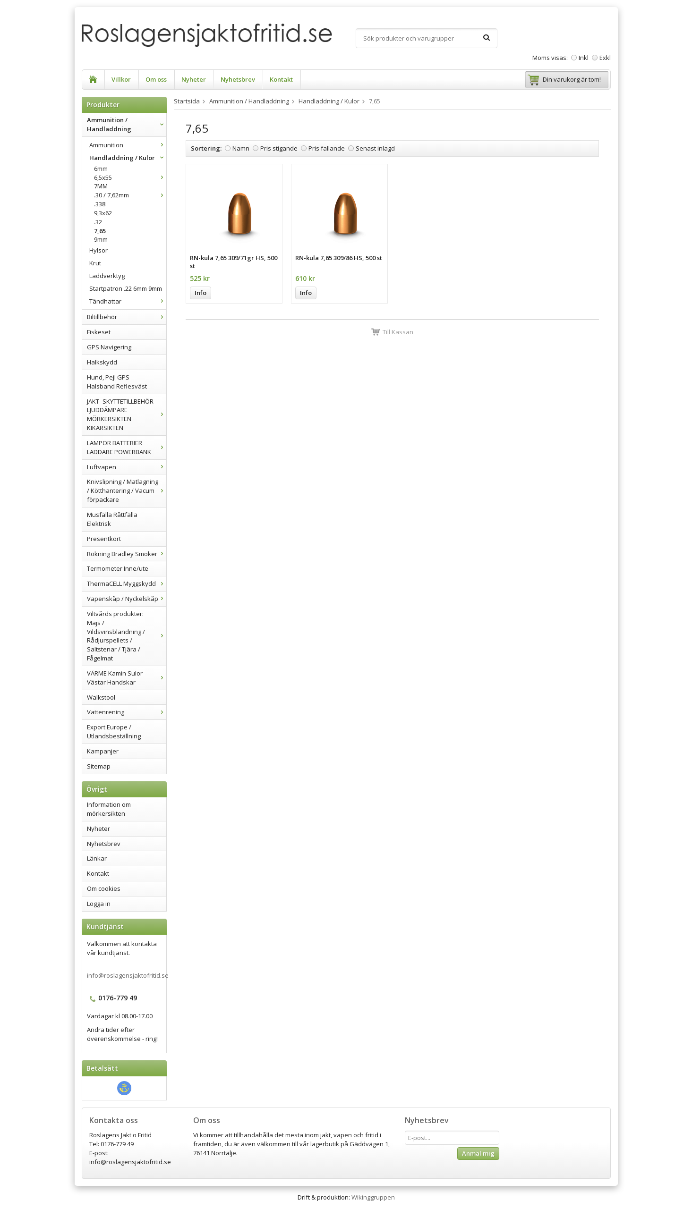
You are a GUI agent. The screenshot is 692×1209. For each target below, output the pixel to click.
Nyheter (193, 79)
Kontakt (281, 79)
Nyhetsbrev (238, 79)
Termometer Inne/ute (117, 568)
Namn (240, 148)
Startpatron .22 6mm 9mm (125, 288)
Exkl (605, 57)
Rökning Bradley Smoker (126, 554)
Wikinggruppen (373, 1197)
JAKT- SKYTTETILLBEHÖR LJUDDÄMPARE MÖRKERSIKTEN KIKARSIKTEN (126, 414)
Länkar (97, 858)
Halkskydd (102, 362)
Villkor (121, 79)
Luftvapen (126, 467)
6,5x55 (130, 177)
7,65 (100, 231)
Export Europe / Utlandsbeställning (114, 731)
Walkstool (101, 697)
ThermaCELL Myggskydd (126, 583)
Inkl (584, 57)
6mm (101, 168)
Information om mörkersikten (109, 809)
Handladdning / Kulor (127, 157)
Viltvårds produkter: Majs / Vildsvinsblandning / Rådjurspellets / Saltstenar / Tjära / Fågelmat (126, 635)
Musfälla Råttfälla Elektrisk (112, 519)
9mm (101, 239)
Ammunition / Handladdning (126, 124)
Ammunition (127, 145)
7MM (101, 186)
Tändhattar (127, 301)
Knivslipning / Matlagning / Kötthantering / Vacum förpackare (126, 490)
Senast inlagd (375, 148)
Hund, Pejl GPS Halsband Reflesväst (117, 381)
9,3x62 (103, 213)
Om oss (156, 79)
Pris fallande (326, 148)
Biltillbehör (126, 317)
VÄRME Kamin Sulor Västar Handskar (126, 677)
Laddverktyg (107, 275)
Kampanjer (103, 751)
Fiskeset (99, 332)
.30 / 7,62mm (130, 195)
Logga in (99, 903)
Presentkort (104, 538)
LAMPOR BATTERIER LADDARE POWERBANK (126, 447)
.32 (98, 222)
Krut (95, 263)
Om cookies (103, 888)
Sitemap (99, 766)
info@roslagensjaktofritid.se (128, 975)
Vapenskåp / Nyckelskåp (126, 598)
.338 (99, 204)
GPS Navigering (109, 347)
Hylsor (98, 250)
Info (200, 292)
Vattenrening (126, 712)
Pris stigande (279, 148)
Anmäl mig (478, 1153)
